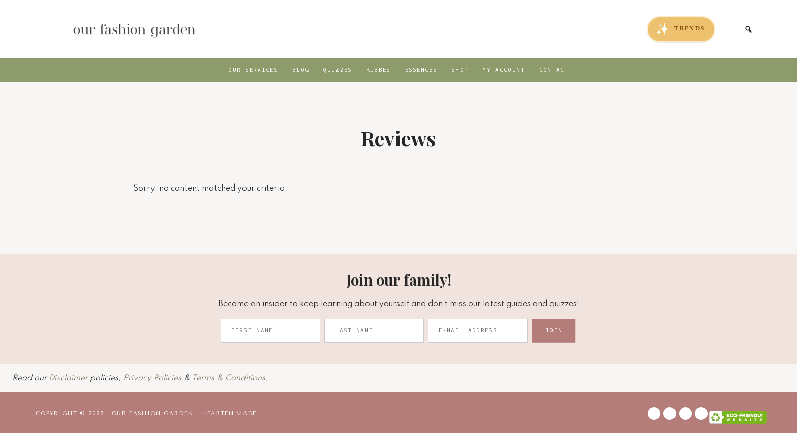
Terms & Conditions (228, 378)
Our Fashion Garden (134, 29)
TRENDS (681, 29)
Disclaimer (68, 378)
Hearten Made (229, 413)
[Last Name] (374, 331)
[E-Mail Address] (478, 331)
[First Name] (270, 331)
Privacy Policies (152, 378)
